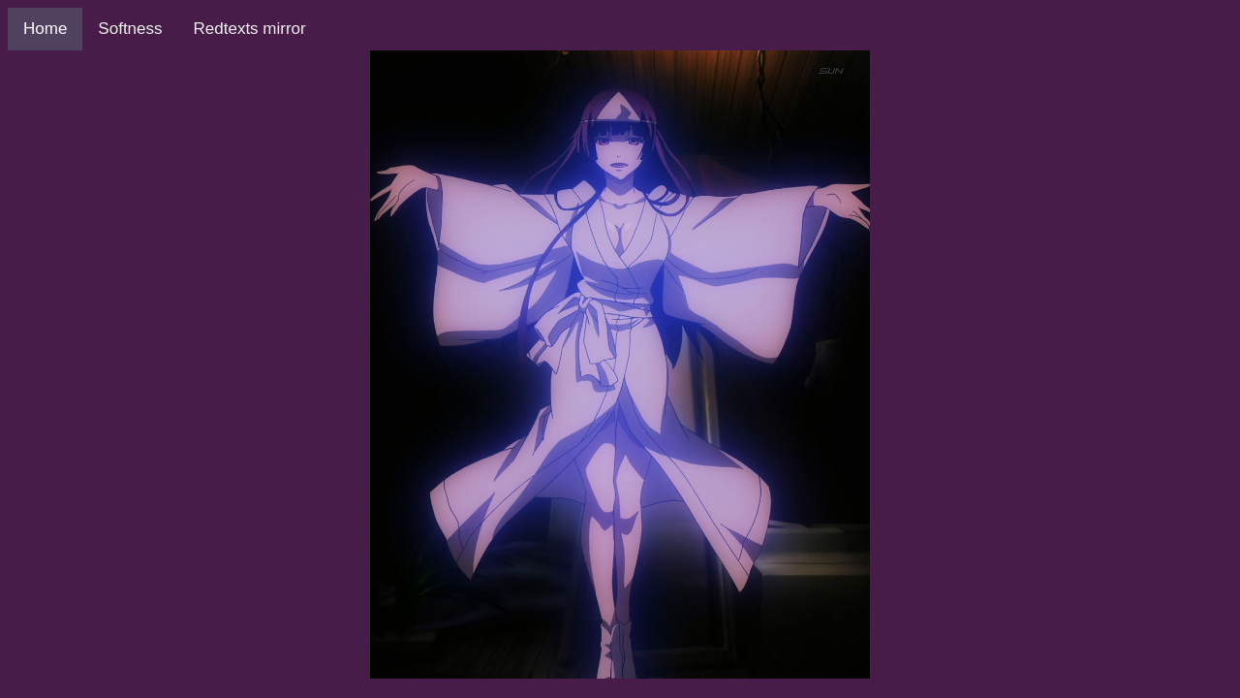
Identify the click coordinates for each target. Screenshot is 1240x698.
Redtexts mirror (250, 28)
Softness (130, 28)
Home (45, 28)
